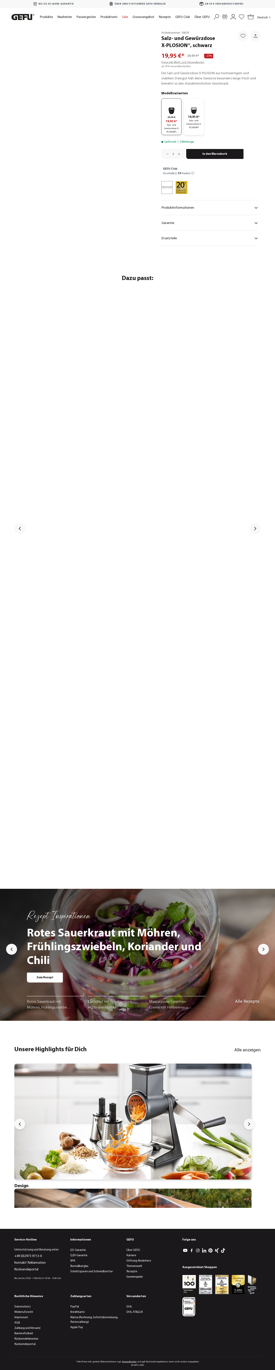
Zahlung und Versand (27, 1328)
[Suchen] (216, 16)
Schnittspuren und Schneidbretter (91, 1271)
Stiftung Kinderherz (138, 1260)
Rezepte (131, 1271)
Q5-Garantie (78, 1250)
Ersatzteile (210, 238)
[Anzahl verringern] (166, 154)
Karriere (131, 1255)
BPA (72, 1260)
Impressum (21, 1317)
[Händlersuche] (225, 16)
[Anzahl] (173, 154)
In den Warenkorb (214, 153)
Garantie (210, 223)
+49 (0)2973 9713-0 (28, 1256)
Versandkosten (129, 1362)
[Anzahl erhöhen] (180, 154)
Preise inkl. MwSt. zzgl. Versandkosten (182, 62)
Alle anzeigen (247, 1050)
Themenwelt (134, 1266)
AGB (17, 1322)
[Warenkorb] (250, 17)
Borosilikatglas (79, 1266)
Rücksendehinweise (26, 1338)
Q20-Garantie (78, 1255)
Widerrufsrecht (23, 1312)
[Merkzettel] (241, 16)
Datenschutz (22, 1306)
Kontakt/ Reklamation (30, 1263)
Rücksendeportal (26, 1269)
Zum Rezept (44, 977)
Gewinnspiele (134, 1276)
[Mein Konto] (233, 16)
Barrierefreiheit (23, 1333)
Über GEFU (133, 1250)
